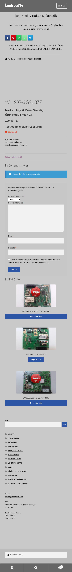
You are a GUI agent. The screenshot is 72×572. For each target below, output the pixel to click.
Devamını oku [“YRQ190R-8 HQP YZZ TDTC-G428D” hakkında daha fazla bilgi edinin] (36, 316)
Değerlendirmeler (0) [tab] (13, 157)
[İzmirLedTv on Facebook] (7, 37)
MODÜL (10, 467)
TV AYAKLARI (12, 475)
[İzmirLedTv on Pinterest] (13, 37)
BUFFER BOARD (13, 455)
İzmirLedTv (14, 5)
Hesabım (12, 568)
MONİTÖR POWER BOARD (17, 479)
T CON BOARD (13, 446)
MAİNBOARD (21, 59)
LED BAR (11, 434)
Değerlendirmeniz (16, 203)
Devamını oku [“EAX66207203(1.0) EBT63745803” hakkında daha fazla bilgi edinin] (36, 403)
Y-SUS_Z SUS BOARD (15, 451)
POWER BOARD (13, 438)
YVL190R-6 (22, 145)
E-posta (12, 248)
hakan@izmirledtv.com (14, 497)
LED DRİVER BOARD (15, 463)
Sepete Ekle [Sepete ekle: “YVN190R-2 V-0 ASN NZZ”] (36, 359)
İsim (10, 236)
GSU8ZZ (15, 145)
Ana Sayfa (11, 59)
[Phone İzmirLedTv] (24, 37)
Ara (6, 420)
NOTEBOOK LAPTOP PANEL (18, 483)
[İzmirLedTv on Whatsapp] (18, 37)
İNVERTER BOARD (14, 459)
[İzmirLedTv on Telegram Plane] (30, 37)
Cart (55, 566)
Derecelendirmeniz (16, 196)
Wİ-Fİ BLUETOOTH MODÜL (17, 471)
